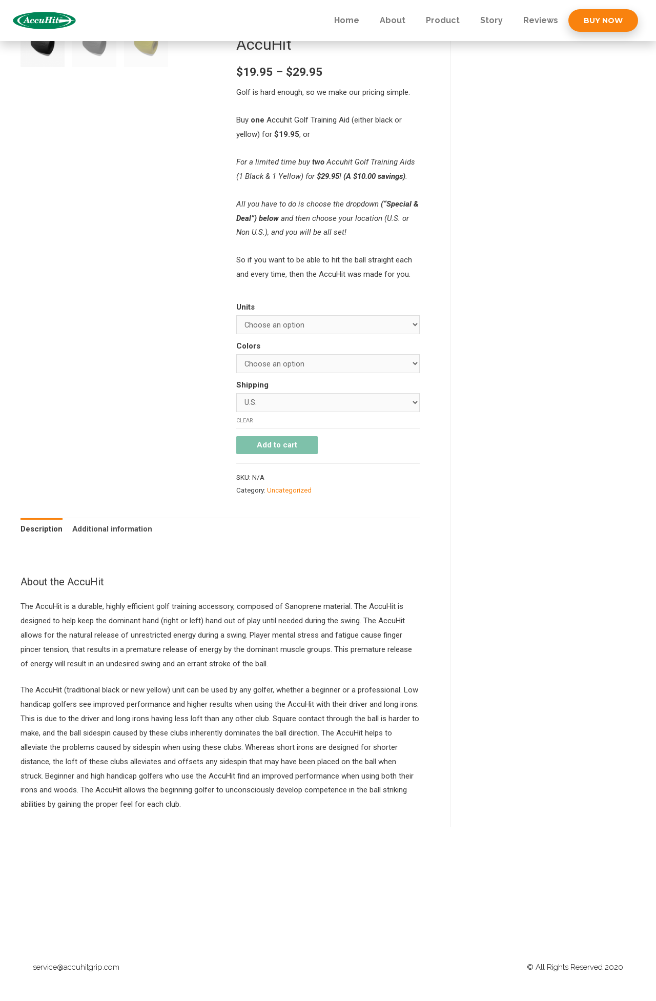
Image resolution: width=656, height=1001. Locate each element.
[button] (603, 20)
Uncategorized (289, 490)
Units (245, 307)
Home (346, 20)
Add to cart (277, 445)
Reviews (540, 20)
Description (41, 529)
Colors (248, 346)
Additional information (112, 529)
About (392, 20)
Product (443, 20)
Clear (244, 420)
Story (491, 20)
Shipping (252, 385)
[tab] (41, 530)
